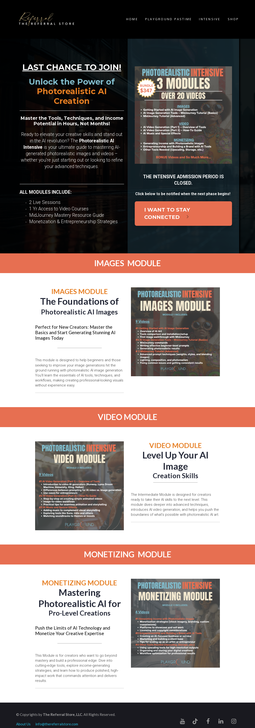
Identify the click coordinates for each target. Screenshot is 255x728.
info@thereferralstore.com (56, 724)
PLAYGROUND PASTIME (168, 19)
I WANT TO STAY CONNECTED (167, 213)
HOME (132, 19)
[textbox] (175, 460)
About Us (23, 724)
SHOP (233, 19)
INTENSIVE (209, 19)
